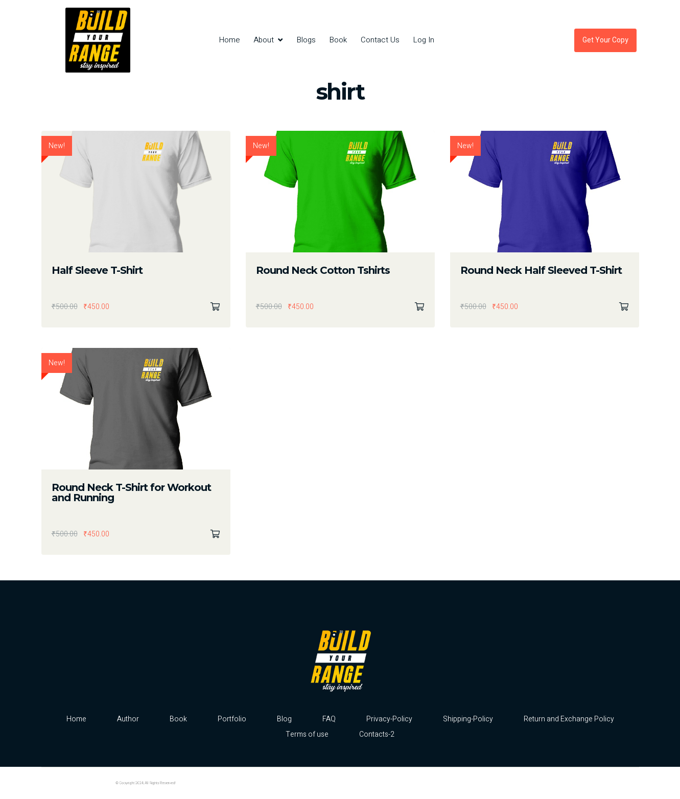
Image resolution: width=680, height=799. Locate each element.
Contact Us (380, 39)
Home (229, 39)
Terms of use (307, 734)
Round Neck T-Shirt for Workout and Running (131, 492)
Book (338, 39)
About (263, 39)
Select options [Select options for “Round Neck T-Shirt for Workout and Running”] (215, 534)
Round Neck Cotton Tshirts (323, 270)
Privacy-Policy (389, 719)
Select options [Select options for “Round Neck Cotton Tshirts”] (419, 307)
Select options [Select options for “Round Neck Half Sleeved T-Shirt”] (624, 307)
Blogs (306, 39)
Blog (284, 719)
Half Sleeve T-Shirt (97, 270)
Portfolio (232, 719)
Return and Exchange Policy (569, 719)
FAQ (329, 719)
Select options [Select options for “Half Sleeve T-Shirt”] (215, 307)
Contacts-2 (376, 734)
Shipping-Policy (468, 719)
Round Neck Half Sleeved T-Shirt (541, 270)
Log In (423, 39)
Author (128, 719)
